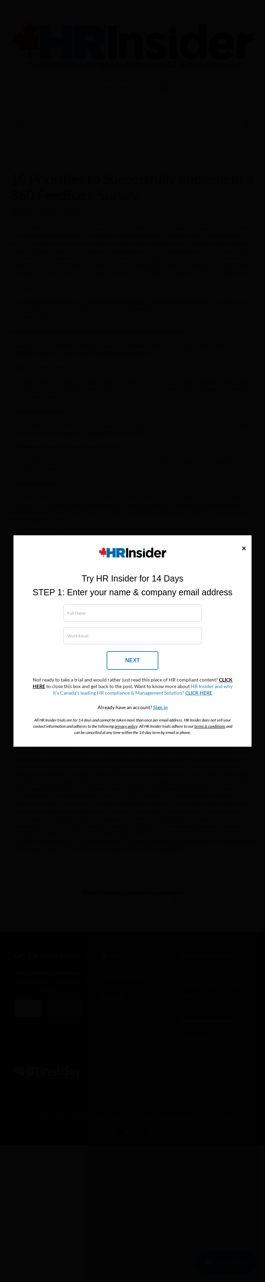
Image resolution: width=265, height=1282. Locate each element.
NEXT (132, 660)
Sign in (160, 707)
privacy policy (126, 726)
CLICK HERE (198, 693)
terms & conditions (209, 726)
